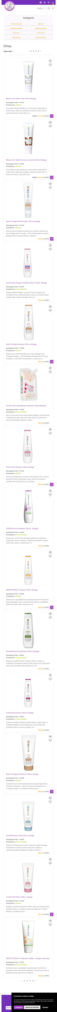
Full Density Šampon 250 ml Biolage (20, 713)
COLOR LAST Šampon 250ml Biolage (20, 467)
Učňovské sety (16, 37)
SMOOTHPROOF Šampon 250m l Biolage (22, 590)
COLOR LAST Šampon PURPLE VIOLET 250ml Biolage (26, 283)
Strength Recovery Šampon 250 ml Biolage (22, 651)
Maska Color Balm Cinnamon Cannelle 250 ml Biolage (26, 160)
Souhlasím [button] (18, 1007)
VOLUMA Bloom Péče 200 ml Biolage (20, 835)
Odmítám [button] (45, 1007)
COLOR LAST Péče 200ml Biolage (19, 897)
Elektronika (16, 33)
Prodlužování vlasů (40, 37)
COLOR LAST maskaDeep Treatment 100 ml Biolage (27, 406)
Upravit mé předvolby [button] (32, 1007)
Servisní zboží (41, 33)
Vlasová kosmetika (16, 24)
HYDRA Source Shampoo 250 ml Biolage (22, 528)
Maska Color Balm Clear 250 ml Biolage (21, 98)
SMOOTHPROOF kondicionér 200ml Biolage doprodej (27, 958)
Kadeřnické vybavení (16, 28)
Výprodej (40, 24)
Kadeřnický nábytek (40, 28)
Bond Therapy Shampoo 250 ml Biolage (21, 344)
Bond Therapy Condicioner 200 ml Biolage (22, 774)
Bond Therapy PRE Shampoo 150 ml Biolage (23, 221)
